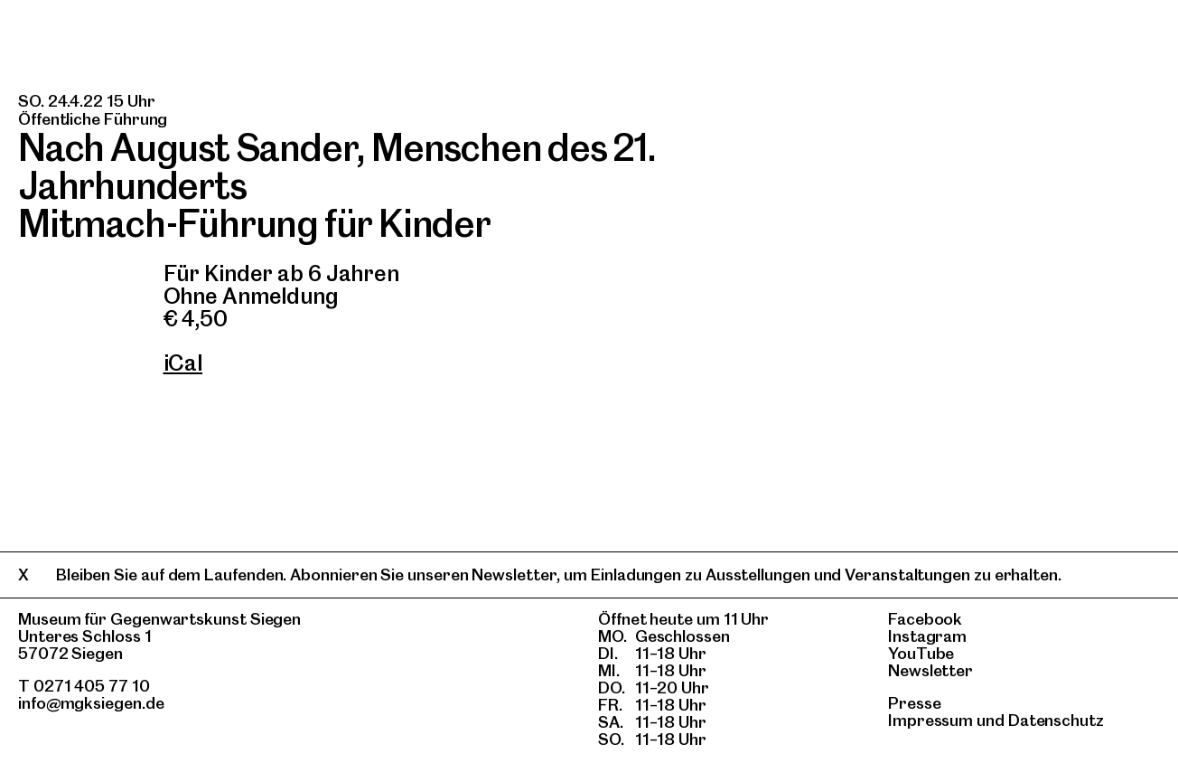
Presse (914, 702)
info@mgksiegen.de (91, 702)
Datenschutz (1056, 720)
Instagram (927, 635)
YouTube (921, 653)
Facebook (925, 618)
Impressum (930, 720)
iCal (183, 363)
